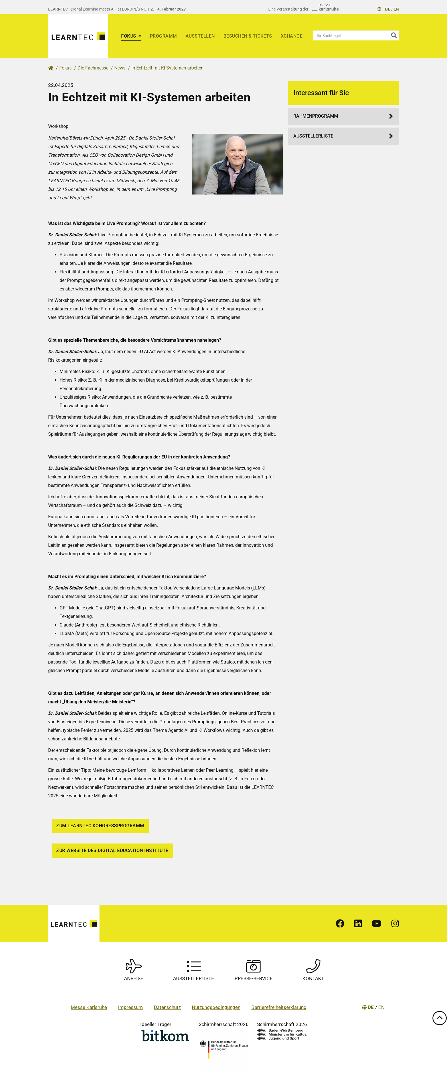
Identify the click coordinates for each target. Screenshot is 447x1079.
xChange (292, 36)
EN (396, 9)
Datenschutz (167, 1007)
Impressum (130, 1007)
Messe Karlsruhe (89, 1007)
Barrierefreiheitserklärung (278, 1007)
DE (387, 9)
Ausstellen (200, 36)
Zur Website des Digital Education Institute (112, 850)
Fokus (129, 36)
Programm (163, 36)
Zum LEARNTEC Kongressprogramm (100, 825)
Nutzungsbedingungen (216, 1007)
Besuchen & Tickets (248, 36)
